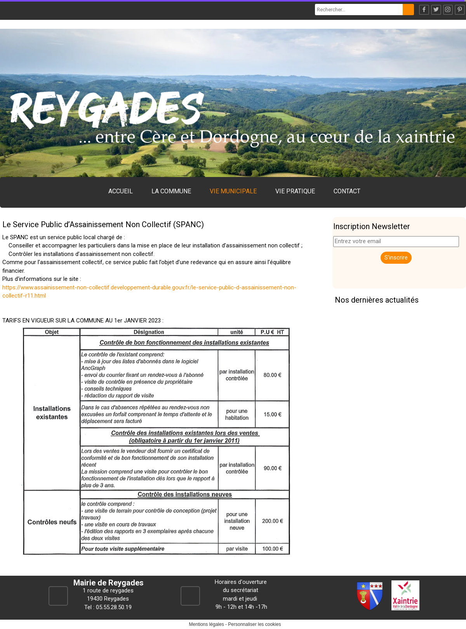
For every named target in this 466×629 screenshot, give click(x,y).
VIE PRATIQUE (295, 191)
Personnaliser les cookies (254, 624)
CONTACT (347, 191)
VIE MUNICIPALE (233, 191)
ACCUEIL (120, 191)
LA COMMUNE (171, 191)
